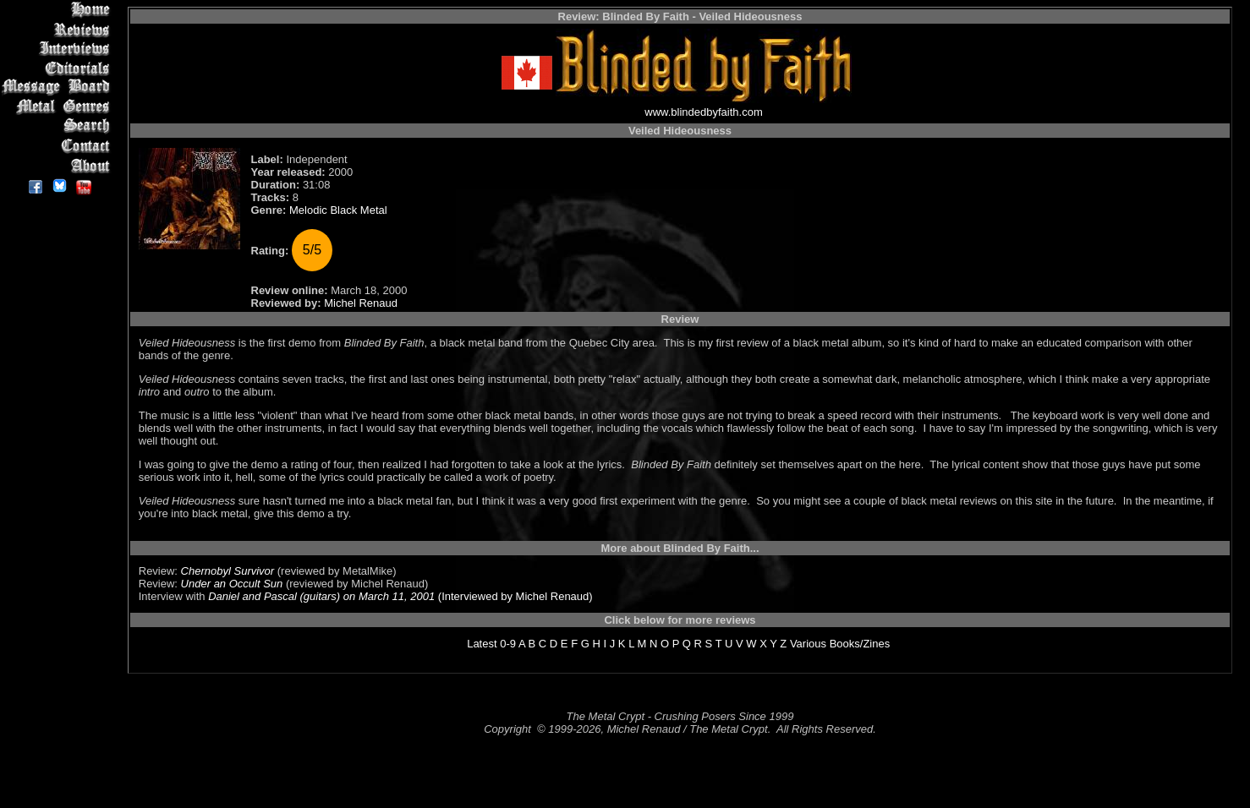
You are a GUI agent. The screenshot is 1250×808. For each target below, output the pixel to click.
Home (59, 9)
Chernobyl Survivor (228, 571)
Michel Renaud (360, 303)
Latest (481, 643)
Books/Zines (860, 643)
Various (808, 643)
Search (59, 126)
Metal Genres (59, 107)
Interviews (59, 48)
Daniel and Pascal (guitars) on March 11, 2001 (321, 596)
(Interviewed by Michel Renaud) (513, 596)
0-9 (508, 643)
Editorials (59, 68)
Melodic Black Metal (338, 210)
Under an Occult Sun (232, 583)
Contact (59, 146)
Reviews (59, 29)
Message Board (59, 87)
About (59, 165)
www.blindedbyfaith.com (703, 112)
